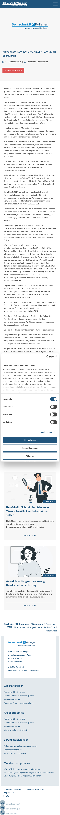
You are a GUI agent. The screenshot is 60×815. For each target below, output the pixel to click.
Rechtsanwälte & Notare (14, 692)
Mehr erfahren (30, 535)
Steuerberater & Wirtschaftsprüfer (19, 695)
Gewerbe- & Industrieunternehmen (19, 703)
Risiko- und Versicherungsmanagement (20, 746)
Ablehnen (30, 456)
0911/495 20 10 (16, 667)
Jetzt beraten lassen (13, 70)
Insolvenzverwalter (12, 699)
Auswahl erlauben (30, 448)
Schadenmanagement (13, 749)
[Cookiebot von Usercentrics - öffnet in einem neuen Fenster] (46, 356)
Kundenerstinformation (35, 789)
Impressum (9, 792)
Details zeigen (46, 432)
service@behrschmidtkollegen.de (23, 670)
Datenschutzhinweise (11, 789)
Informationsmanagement (15, 753)
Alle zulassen (30, 440)
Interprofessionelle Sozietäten (17, 730)
